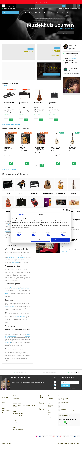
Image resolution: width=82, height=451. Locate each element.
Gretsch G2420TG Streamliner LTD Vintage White (56, 149)
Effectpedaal (34, 206)
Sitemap (14, 429)
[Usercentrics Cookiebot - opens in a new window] (64, 210)
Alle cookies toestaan (60, 239)
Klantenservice (16, 402)
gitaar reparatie (15, 264)
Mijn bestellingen (41, 405)
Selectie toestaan (41, 239)
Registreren (41, 402)
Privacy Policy (16, 424)
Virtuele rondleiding (72, 60)
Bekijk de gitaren (65, 34)
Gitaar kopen (25, 5)
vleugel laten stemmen (14, 355)
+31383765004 (64, 400)
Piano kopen (18, 5)
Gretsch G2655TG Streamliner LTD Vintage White (71, 149)
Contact (71, 51)
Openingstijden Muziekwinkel (74, 10)
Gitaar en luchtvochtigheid (18, 431)
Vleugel (21, 188)
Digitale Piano (34, 188)
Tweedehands (60, 206)
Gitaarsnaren (47, 206)
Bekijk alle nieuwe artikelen (9, 171)
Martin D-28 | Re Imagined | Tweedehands (8, 149)
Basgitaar (74, 188)
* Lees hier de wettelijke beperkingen (68, 389)
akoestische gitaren (9, 273)
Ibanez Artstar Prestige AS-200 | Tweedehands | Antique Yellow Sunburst (40, 150)
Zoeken (64, 6)
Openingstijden (16, 400)
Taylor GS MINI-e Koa (38, 105)
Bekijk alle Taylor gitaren (51, 76)
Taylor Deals (50, 400)
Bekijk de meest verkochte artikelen (11, 126)
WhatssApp (63, 407)
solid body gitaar (16, 290)
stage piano (19, 342)
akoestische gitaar (11, 259)
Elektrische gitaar (60, 14)
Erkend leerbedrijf (16, 420)
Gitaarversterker (71, 14)
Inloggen (74, 6)
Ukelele (8, 206)
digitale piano (8, 344)
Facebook (55, 384)
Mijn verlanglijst (41, 411)
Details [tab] (41, 214)
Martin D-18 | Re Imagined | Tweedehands (24, 149)
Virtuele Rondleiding (17, 405)
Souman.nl (8, 445)
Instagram (55, 387)
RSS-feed (72, 445)
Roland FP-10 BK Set (23, 105)
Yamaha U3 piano (12, 338)
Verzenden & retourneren (18, 410)
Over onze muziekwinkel (18, 417)
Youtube (55, 389)
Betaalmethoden (16, 413)
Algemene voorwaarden (18, 415)
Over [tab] (61, 214)
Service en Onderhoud (74, 206)
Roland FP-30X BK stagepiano (9, 105)
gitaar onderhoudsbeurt (19, 318)
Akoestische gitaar (48, 14)
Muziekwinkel (23, 14)
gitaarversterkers (9, 262)
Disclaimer (15, 427)
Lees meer (64, 253)
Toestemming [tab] (21, 214)
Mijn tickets (41, 407)
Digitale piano (38, 14)
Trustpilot (50, 449)
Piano (30, 14)
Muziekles (15, 422)
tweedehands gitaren (10, 257)
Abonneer (65, 387)
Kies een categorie (8, 14)
